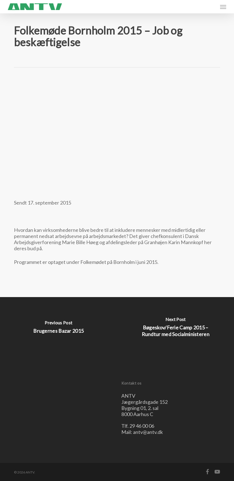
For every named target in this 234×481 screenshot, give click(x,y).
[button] (223, 6)
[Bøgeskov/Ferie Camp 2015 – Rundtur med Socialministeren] (175, 328)
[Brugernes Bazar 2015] (58, 328)
